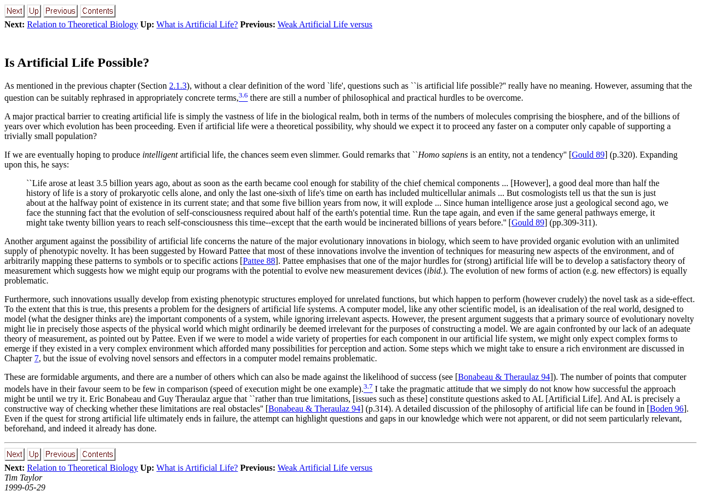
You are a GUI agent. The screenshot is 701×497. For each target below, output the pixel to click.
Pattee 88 (259, 260)
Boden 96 (666, 408)
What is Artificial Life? (197, 24)
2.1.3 (178, 85)
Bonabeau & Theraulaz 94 (504, 377)
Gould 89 (588, 154)
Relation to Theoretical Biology (82, 24)
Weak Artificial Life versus (325, 24)
